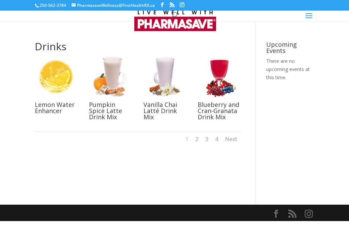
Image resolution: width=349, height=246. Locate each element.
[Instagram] (182, 5)
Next (231, 139)
